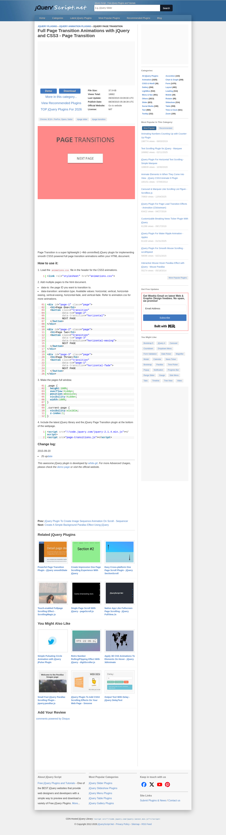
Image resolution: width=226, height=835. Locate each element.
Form (168, 83)
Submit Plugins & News (153, 800)
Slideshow (170, 102)
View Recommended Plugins (61, 103)
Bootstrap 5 (148, 343)
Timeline (155, 381)
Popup (146, 370)
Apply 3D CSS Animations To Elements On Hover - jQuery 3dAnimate (120, 659)
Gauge (162, 375)
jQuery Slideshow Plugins (103, 788)
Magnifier (179, 354)
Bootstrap (148, 365)
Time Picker (173, 365)
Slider (144, 102)
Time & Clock (172, 110)
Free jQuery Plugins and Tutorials (62, 6)
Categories (57, 18)
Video (179, 381)
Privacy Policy (122, 824)
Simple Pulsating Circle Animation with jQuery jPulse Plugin (50, 659)
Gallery (145, 87)
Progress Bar (173, 370)
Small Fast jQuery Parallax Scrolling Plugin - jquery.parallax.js (51, 700)
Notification (158, 370)
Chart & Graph (172, 80)
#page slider (82, 119)
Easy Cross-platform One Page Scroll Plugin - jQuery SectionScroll (119, 570)
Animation (146, 80)
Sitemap (136, 824)
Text (144, 110)
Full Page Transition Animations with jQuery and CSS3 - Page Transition (83, 33)
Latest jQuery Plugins (81, 18)
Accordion (170, 76)
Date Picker (166, 354)
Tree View (168, 381)
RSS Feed (146, 824)
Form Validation (150, 354)
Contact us (174, 800)
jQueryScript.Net (106, 824)
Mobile (169, 95)
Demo (48, 91)
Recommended (165, 128)
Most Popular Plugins (109, 18)
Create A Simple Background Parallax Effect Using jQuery (77, 524)
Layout (169, 87)
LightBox (146, 91)
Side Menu (174, 375)
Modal (146, 359)
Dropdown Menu (165, 348)
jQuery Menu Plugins (100, 793)
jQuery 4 (161, 343)
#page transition (98, 119)
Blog (159, 18)
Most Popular (149, 128)
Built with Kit (164, 326)
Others (145, 99)
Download (70, 91)
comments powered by (53, 718)
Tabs (146, 381)
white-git (93, 463)
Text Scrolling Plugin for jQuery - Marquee (161, 148)
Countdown (148, 348)
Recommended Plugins (138, 18)
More (75, 803)
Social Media (147, 106)
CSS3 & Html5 (148, 83)
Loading (169, 91)
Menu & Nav (147, 95)
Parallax (159, 365)
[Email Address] (164, 308)
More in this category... (61, 96)
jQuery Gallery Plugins (101, 803)
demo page (63, 466)
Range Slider (149, 375)
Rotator (169, 99)
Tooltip (145, 114)
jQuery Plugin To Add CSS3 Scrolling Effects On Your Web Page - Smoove (85, 700)
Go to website (115, 105)
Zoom (168, 114)
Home (42, 18)
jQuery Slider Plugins (100, 783)
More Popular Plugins (178, 278)
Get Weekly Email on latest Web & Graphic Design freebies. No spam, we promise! (164, 298)
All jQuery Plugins (150, 76)
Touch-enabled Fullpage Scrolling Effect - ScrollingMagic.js (50, 611)
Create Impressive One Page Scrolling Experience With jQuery (86, 570)
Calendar (157, 359)
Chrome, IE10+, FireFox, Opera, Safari (56, 119)
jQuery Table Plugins (100, 798)
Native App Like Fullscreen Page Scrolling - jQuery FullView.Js (118, 611)
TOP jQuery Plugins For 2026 (61, 109)
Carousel (173, 343)
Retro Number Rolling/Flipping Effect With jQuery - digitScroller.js (85, 659)
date (50, 456)
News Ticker (171, 359)
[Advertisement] (86, 63)
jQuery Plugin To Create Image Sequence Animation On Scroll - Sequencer (86, 521)
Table (168, 106)
